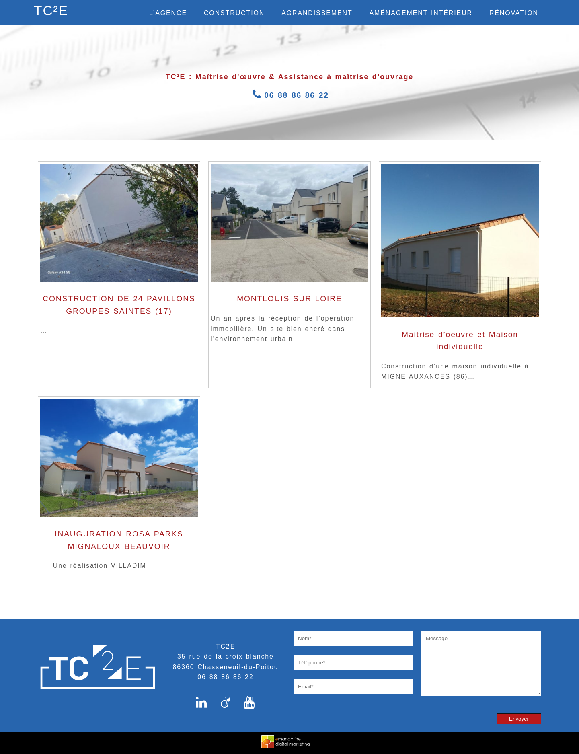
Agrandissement (316, 13)
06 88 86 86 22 (289, 95)
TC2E (225, 646)
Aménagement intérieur (420, 13)
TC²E (51, 10)
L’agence (168, 13)
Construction (234, 13)
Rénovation (513, 13)
